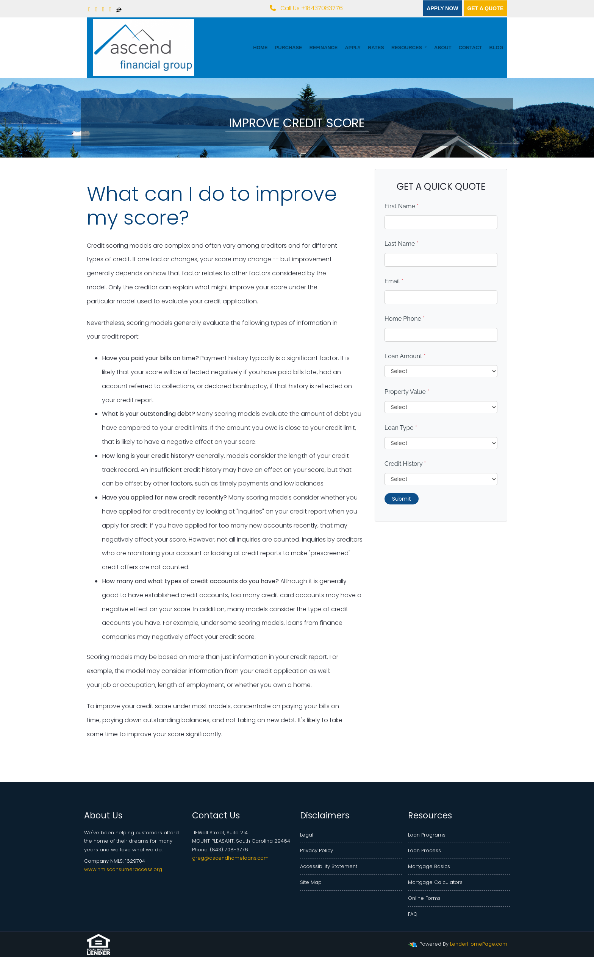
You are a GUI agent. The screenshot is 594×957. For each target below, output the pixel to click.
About (443, 47)
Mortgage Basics (429, 866)
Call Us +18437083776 (306, 8)
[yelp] (103, 9)
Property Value (407, 391)
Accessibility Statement (328, 866)
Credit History (405, 463)
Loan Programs (427, 834)
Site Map (311, 882)
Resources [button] (407, 47)
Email (394, 281)
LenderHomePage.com (478, 944)
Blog (496, 47)
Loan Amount (405, 356)
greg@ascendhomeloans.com (230, 858)
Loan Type (401, 427)
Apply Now (442, 8)
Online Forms (424, 898)
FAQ (412, 914)
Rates (376, 47)
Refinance (324, 47)
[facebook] (89, 9)
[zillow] (119, 9)
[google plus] (110, 9)
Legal (306, 834)
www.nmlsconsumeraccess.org (123, 869)
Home (260, 47)
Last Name (402, 243)
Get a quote (485, 8)
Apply (353, 47)
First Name (402, 206)
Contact (470, 47)
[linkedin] (96, 9)
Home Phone (405, 318)
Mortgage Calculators (435, 882)
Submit (401, 499)
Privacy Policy (316, 850)
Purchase (288, 47)
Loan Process (424, 850)
